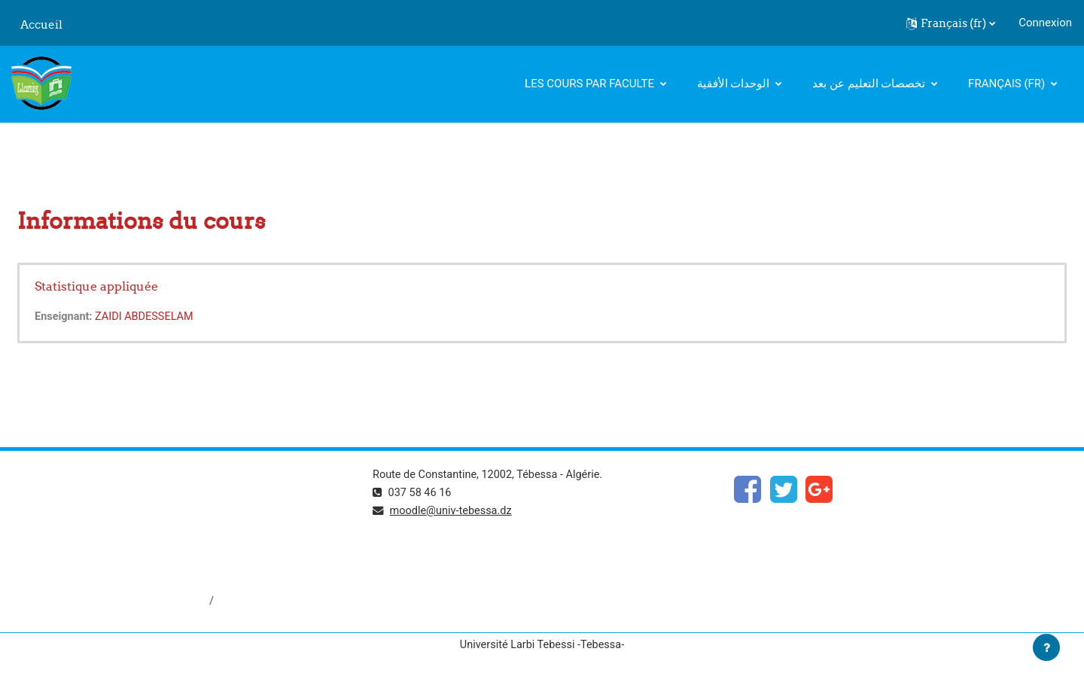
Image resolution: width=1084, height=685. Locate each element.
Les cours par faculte (591, 83)
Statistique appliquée (96, 286)
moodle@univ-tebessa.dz (454, 512)
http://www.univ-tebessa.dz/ (82, 552)
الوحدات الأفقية (734, 83)
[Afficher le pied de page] (1046, 647)
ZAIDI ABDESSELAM (148, 317)
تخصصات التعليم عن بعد (870, 83)
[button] (951, 23)
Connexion (1045, 22)
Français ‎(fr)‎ (1008, 83)
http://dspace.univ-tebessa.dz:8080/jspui (114, 602)
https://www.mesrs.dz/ (68, 501)
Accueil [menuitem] (41, 24)
